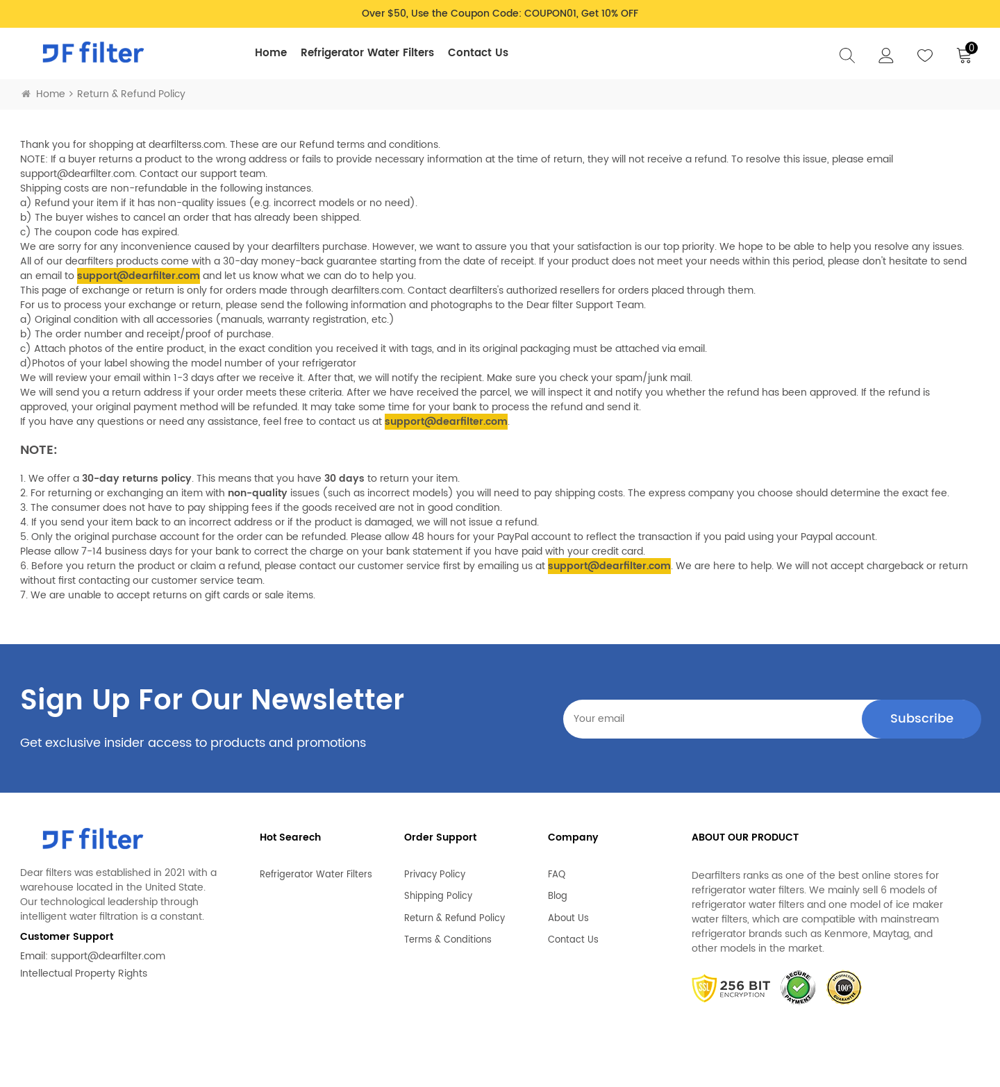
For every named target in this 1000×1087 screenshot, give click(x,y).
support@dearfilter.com (108, 956)
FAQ (556, 869)
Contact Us (478, 53)
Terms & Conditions (448, 934)
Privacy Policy (434, 869)
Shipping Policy (438, 891)
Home (271, 53)
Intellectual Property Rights (83, 973)
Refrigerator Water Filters (367, 53)
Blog (557, 891)
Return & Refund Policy (454, 913)
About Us (568, 913)
